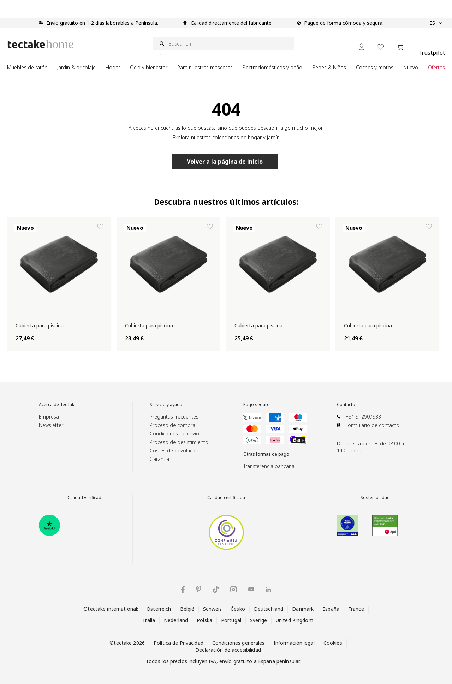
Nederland (176, 620)
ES (435, 23)
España (330, 609)
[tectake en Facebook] (183, 589)
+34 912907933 (363, 416)
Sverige (258, 620)
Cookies (332, 642)
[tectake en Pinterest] (198, 589)
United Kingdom (294, 620)
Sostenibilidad (375, 498)
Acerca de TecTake (58, 405)
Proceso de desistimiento (179, 442)
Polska (204, 620)
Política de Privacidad (178, 642)
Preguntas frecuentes (174, 416)
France (356, 609)
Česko (238, 609)
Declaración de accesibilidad (228, 650)
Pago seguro (256, 405)
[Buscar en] (223, 43)
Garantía (159, 459)
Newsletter (51, 425)
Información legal (294, 642)
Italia (149, 620)
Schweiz (212, 609)
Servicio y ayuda (166, 405)
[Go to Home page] (40, 44)
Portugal (231, 620)
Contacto (346, 405)
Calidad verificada (85, 498)
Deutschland (268, 609)
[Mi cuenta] (361, 46)
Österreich (159, 609)
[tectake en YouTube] (251, 589)
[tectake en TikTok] (216, 589)
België (187, 609)
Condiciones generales (238, 642)
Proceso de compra (172, 425)
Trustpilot (431, 53)
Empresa (49, 416)
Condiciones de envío (174, 433)
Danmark (303, 609)
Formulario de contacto (372, 425)
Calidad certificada (226, 498)
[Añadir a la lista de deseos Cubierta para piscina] (100, 226)
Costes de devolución (175, 450)
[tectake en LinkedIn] (268, 589)
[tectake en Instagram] (233, 589)
